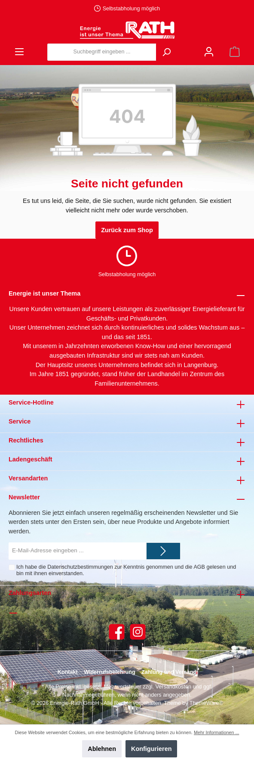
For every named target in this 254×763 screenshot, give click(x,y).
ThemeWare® (206, 703)
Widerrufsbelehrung (109, 672)
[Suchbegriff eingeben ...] (101, 52)
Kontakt (68, 672)
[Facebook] (116, 632)
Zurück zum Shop (127, 230)
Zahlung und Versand (168, 672)
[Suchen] (166, 52)
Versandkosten (173, 687)
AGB (199, 567)
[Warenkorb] (234, 52)
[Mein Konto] (209, 52)
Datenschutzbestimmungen (80, 567)
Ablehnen (102, 748)
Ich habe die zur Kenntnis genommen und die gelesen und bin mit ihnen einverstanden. (126, 570)
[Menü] (19, 52)
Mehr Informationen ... (216, 732)
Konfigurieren (151, 748)
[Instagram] (137, 632)
